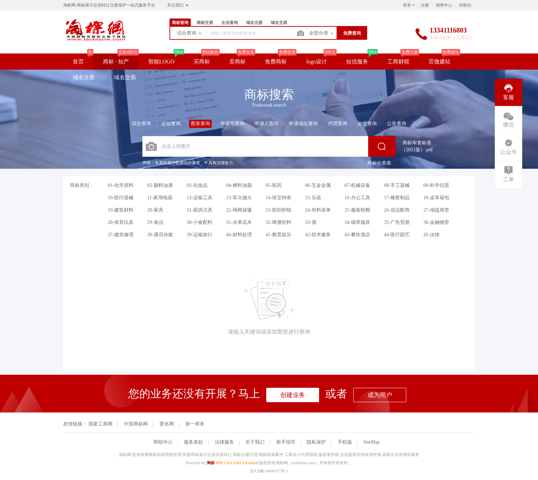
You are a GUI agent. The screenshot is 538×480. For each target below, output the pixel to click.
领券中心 (444, 5)
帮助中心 (163, 442)
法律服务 (224, 442)
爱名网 (167, 424)
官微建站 (440, 61)
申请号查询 (232, 123)
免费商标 (276, 61)
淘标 (211, 462)
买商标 (202, 61)
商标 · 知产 (116, 61)
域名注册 (254, 22)
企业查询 (229, 22)
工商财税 (398, 61)
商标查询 (180, 22)
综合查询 (189, 33)
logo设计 (316, 61)
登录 (407, 5)
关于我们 (255, 442)
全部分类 (322, 33)
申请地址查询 (303, 123)
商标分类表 (379, 163)
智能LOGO (161, 61)
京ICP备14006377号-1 (269, 471)
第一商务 (194, 424)
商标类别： (82, 185)
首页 (78, 61)
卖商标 (237, 61)
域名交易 (279, 22)
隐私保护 (316, 442)
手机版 (345, 442)
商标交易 (205, 22)
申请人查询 (267, 123)
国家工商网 (101, 424)
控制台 (465, 5)
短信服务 (357, 61)
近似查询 (170, 123)
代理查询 (337, 123)
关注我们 (178, 5)
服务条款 (193, 442)
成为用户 (379, 395)
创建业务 (292, 395)
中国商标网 (136, 424)
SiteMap (371, 442)
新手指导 (285, 442)
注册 (425, 5)
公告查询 (396, 123)
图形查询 (200, 123)
